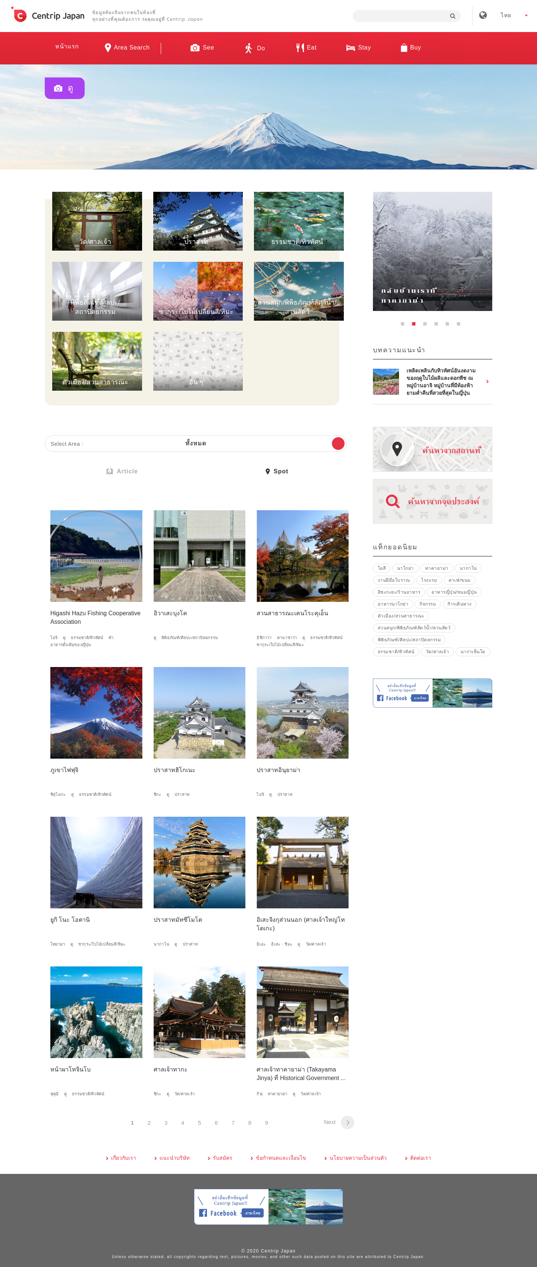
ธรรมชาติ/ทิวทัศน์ (87, 637)
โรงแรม (429, 580)
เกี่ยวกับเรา (123, 1158)
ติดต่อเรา (420, 1158)
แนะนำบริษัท (174, 1158)
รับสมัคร (222, 1158)
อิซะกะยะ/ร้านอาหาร (399, 592)
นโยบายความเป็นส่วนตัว (358, 1158)
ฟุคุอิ (54, 1094)
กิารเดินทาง (460, 604)
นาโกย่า (405, 568)
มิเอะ (261, 944)
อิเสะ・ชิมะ (281, 944)
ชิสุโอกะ (58, 794)
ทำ (111, 637)
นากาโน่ (161, 944)
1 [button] (404, 326)
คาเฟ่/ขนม (460, 580)
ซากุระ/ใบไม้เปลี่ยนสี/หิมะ (280, 644)
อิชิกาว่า (264, 637)
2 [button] (416, 326)
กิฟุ (259, 1094)
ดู (64, 637)
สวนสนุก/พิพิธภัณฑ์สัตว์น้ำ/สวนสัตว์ (414, 628)
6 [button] (460, 326)
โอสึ (382, 568)
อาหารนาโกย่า (393, 604)
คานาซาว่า (287, 637)
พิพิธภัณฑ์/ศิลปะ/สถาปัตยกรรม (189, 637)
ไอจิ (54, 637)
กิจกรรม (428, 604)
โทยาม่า (57, 944)
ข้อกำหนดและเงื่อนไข (281, 1158)
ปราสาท (182, 794)
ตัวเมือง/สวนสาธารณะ (401, 616)
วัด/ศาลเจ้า (316, 944)
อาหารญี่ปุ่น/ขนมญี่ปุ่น (454, 592)
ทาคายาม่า (278, 1094)
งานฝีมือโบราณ (394, 580)
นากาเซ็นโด (473, 651)
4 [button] (438, 326)
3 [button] (427, 326)
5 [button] (449, 326)
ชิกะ (157, 794)
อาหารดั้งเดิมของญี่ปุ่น (70, 644)
